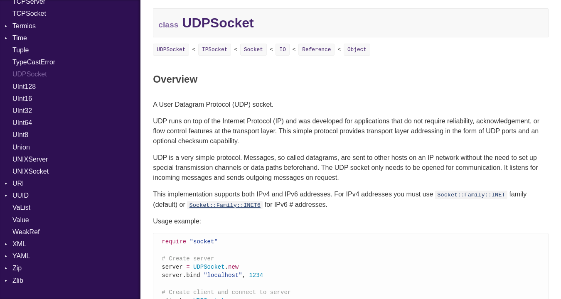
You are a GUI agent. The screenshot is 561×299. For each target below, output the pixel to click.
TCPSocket (29, 13)
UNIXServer (30, 159)
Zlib (17, 280)
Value (20, 219)
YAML (21, 256)
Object (357, 50)
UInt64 (22, 122)
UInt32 (22, 110)
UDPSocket (29, 74)
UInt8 (20, 134)
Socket (253, 50)
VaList (21, 207)
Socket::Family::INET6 (225, 205)
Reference (316, 50)
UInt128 (24, 86)
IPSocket (214, 50)
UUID (20, 195)
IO (282, 50)
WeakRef (26, 231)
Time (19, 38)
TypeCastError (33, 62)
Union (21, 147)
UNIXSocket (30, 171)
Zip (17, 268)
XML (19, 244)
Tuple (20, 50)
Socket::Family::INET (471, 195)
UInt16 (22, 98)
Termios (24, 25)
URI (18, 183)
